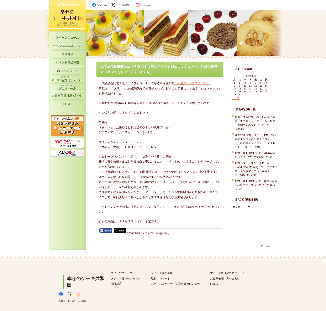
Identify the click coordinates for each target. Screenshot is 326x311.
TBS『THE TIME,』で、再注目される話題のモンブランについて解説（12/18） (256, 185)
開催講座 (67, 55)
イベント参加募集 (67, 63)
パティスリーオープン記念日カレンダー (67, 80)
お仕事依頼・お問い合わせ (67, 96)
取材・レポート (67, 71)
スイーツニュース (67, 38)
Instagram (143, 5)
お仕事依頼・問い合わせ (225, 278)
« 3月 (236, 98)
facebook (99, 5)
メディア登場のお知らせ (67, 47)
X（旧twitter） (121, 5)
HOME (67, 105)
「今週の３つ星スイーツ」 (191, 83)
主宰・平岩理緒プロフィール (67, 88)
